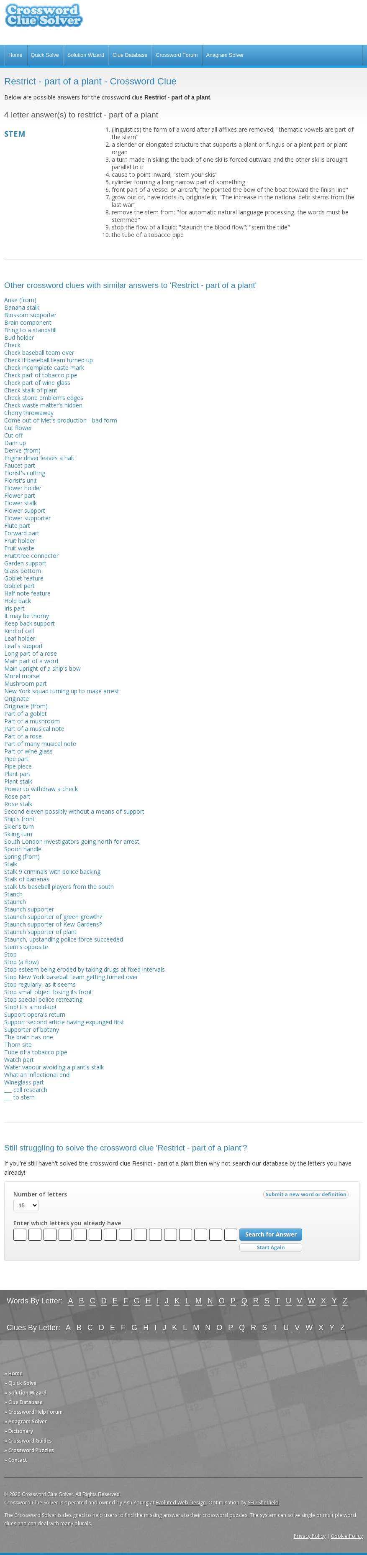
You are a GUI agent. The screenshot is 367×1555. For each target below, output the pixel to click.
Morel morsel (22, 676)
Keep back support (29, 623)
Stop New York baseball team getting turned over (71, 977)
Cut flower (18, 428)
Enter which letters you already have (67, 1223)
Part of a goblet (25, 714)
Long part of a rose (30, 653)
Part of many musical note (40, 744)
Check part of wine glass (37, 383)
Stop (10, 954)
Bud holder (19, 337)
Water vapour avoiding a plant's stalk (54, 1067)
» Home (13, 1373)
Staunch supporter (29, 909)
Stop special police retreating (43, 999)
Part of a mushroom (32, 721)
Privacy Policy (310, 1536)
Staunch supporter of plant (40, 932)
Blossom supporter (30, 315)
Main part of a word (31, 661)
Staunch (15, 902)
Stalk (10, 864)
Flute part (17, 525)
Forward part (21, 533)
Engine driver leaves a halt (39, 458)
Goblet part (19, 586)
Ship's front (19, 819)
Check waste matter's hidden (43, 405)
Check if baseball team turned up (48, 360)
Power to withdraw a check (41, 789)
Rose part (17, 796)
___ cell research (25, 1090)
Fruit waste (19, 548)
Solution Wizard (85, 55)
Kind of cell (19, 631)
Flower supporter (27, 518)
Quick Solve (45, 55)
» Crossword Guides (28, 1440)
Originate (16, 698)
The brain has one (28, 1037)
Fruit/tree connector (31, 556)
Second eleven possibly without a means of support (74, 811)
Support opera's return (34, 1014)
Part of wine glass (28, 751)
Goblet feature (24, 578)
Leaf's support (23, 646)
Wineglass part (24, 1082)
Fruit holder (19, 541)
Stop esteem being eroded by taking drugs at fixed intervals (84, 969)
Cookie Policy (347, 1536)
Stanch (13, 894)
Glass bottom (22, 571)
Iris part (14, 608)
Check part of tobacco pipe (40, 375)
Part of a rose (23, 736)
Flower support (24, 510)
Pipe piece (18, 766)
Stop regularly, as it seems (40, 984)
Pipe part (16, 759)
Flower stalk (20, 503)
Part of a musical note (34, 729)
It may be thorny (26, 616)
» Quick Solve (20, 1383)
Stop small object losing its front (48, 992)
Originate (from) (26, 706)
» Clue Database (23, 1402)
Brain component (27, 322)
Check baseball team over (39, 352)
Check (12, 345)
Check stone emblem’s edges (43, 398)
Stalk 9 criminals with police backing (52, 871)
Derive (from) (22, 450)
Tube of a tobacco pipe (35, 1052)
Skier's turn (19, 826)
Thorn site (18, 1045)
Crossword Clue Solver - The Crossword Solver (44, 19)
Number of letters (40, 1194)
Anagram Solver (225, 55)
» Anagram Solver (25, 1421)
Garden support (25, 563)
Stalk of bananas (26, 879)
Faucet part (19, 465)
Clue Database (130, 55)
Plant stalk (18, 781)
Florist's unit (20, 480)
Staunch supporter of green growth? (53, 917)
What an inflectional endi (37, 1075)
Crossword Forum (177, 55)
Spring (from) (22, 856)
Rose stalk (18, 804)
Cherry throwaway (29, 413)
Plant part (17, 774)
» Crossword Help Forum (33, 1411)
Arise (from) (20, 300)
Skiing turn (18, 834)
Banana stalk (21, 307)
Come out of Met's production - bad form (60, 420)
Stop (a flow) (21, 962)
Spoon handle (22, 849)
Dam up (15, 443)
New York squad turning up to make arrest (61, 691)
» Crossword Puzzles (29, 1450)
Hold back (17, 601)
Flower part (19, 495)
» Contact (15, 1459)
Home (15, 55)
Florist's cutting (24, 473)
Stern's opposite (26, 947)
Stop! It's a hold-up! (30, 1007)
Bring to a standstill (30, 330)
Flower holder (22, 488)
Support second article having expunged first (64, 1022)
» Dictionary (18, 1431)
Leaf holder (19, 638)
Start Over (270, 1247)
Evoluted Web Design (181, 1502)
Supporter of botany (31, 1029)
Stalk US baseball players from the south (59, 887)
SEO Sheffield (263, 1502)
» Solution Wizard (25, 1392)
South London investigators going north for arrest (71, 841)
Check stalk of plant (30, 390)
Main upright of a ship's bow (42, 668)
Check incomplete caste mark (44, 368)
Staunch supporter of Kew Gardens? (53, 924)
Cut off (13, 435)
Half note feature (27, 593)
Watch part (19, 1060)
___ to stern (19, 1097)
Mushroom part (25, 683)
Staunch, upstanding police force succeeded (63, 939)
